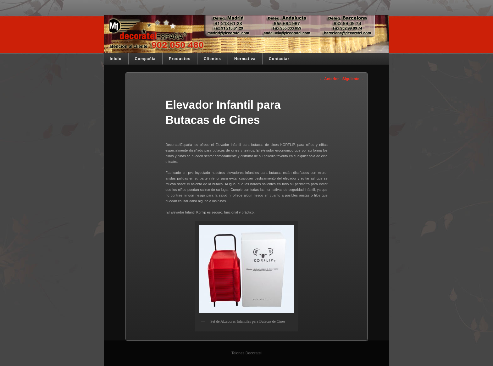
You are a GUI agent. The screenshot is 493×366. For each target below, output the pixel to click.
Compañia (145, 59)
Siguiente (353, 79)
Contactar (279, 59)
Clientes (212, 59)
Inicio (116, 59)
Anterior (329, 79)
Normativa (245, 59)
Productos (180, 59)
